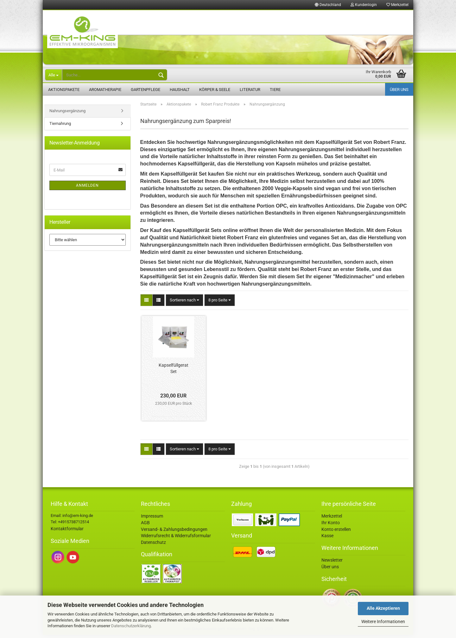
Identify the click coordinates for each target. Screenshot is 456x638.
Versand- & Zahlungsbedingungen (174, 532)
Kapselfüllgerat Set (173, 371)
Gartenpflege (145, 89)
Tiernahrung (60, 126)
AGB (145, 525)
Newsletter (332, 563)
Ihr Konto (330, 525)
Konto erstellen (336, 532)
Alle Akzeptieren (383, 608)
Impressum (152, 519)
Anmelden (87, 188)
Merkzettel (397, 5)
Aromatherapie (105, 89)
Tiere (275, 89)
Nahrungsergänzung (67, 114)
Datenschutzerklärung (131, 625)
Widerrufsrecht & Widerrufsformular (176, 538)
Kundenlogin (364, 5)
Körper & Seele (214, 89)
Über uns (399, 89)
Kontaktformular (67, 531)
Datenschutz (153, 545)
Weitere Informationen (383, 621)
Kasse (327, 538)
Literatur (250, 89)
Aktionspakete (63, 89)
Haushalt (180, 89)
